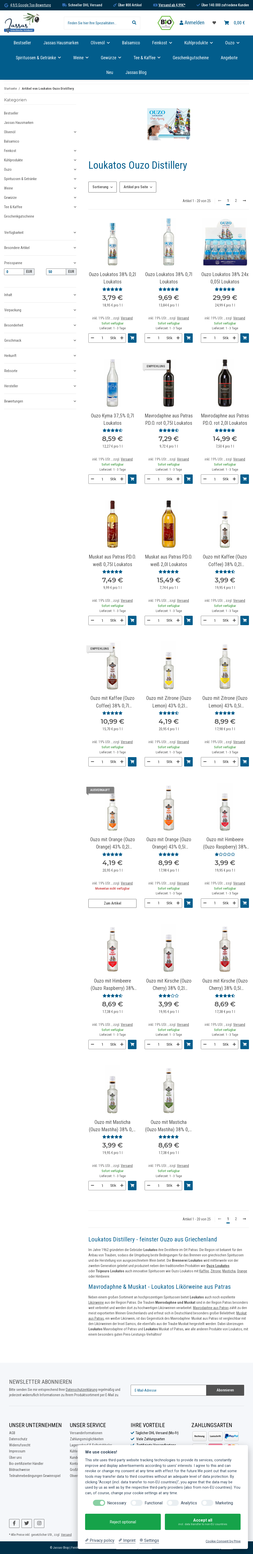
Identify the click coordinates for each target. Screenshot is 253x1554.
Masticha (229, 1271)
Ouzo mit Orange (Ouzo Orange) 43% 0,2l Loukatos (112, 844)
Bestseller (11, 113)
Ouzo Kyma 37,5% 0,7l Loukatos (112, 419)
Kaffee (204, 1271)
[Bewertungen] (112, 289)
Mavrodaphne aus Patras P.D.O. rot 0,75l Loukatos (169, 419)
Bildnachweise (19, 1470)
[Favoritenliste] (214, 23)
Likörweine (96, 1302)
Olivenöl (9, 132)
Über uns (15, 1457)
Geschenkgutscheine (19, 216)
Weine (8, 188)
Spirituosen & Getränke (20, 179)
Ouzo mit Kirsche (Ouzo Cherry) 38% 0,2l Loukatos (168, 985)
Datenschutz (18, 1439)
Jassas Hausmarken (18, 123)
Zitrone (215, 1271)
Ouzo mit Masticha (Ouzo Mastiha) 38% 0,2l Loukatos (112, 1126)
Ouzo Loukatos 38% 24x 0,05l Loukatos (225, 278)
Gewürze (10, 198)
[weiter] (244, 201)
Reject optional (123, 1522)
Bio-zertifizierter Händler (26, 1464)
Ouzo (8, 169)
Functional (154, 1503)
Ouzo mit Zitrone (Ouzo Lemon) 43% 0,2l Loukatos (168, 702)
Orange (242, 1271)
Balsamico (11, 141)
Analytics (189, 1503)
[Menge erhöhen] (122, 338)
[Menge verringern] (92, 338)
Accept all (203, 1522)
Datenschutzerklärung (81, 1390)
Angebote (229, 57)
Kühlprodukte (13, 160)
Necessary (116, 1503)
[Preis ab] (14, 271)
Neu (109, 72)
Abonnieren (225, 1390)
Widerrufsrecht (19, 1445)
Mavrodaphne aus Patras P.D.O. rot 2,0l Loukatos (225, 419)
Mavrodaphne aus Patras (211, 1308)
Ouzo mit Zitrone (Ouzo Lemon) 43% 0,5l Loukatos (224, 702)
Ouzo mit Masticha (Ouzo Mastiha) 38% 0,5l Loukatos (168, 1126)
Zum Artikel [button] (112, 903)
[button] (192, 23)
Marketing (224, 1503)
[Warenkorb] (234, 23)
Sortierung (100, 187)
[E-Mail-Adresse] (168, 1390)
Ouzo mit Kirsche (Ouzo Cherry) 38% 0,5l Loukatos (225, 985)
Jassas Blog (136, 72)
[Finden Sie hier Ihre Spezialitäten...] (96, 23)
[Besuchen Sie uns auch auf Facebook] (14, 1523)
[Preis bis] (56, 271)
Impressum (17, 1451)
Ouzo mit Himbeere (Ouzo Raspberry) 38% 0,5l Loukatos (112, 985)
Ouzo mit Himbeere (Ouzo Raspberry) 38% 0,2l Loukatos (225, 844)
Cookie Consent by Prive (223, 1541)
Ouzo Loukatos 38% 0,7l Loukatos (168, 278)
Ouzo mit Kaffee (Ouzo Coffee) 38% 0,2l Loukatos (225, 561)
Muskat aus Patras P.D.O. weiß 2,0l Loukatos (168, 560)
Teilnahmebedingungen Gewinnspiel (35, 1476)
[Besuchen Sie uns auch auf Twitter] (27, 1523)
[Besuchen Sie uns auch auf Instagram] (39, 1523)
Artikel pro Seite (136, 187)
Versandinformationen (86, 1433)
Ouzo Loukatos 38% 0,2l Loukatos (112, 278)
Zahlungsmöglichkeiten (87, 1439)
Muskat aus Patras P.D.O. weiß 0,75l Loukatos (112, 560)
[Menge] (102, 338)
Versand (127, 318)
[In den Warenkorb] (132, 338)
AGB (12, 1433)
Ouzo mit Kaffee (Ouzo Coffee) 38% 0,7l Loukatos (112, 702)
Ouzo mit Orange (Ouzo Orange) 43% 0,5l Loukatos (168, 844)
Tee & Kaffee (13, 207)
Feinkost (10, 151)
